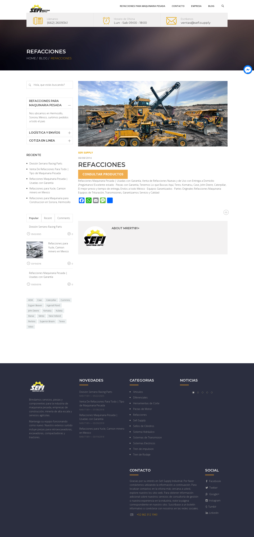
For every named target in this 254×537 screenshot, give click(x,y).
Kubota (59, 310)
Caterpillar (51, 300)
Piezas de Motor (142, 409)
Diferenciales (140, 397)
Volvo (30, 326)
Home (31, 58)
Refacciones (101, 164)
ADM (30, 300)
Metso (41, 315)
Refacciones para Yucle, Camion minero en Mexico (58, 247)
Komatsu (47, 310)
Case (39, 300)
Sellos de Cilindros (143, 426)
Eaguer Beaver (35, 305)
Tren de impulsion (143, 449)
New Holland (55, 315)
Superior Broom (47, 321)
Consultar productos (103, 174)
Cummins (65, 300)
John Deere (33, 310)
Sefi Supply (85, 152)
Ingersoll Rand (53, 305)
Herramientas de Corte (146, 403)
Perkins (31, 321)
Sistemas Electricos (144, 443)
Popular (34, 218)
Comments (63, 218)
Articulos (138, 392)
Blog (43, 58)
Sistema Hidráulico (144, 431)
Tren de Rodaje (141, 454)
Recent (48, 218)
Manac (31, 315)
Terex (62, 321)
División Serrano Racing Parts (45, 163)
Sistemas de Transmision (147, 437)
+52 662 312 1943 (147, 514)
